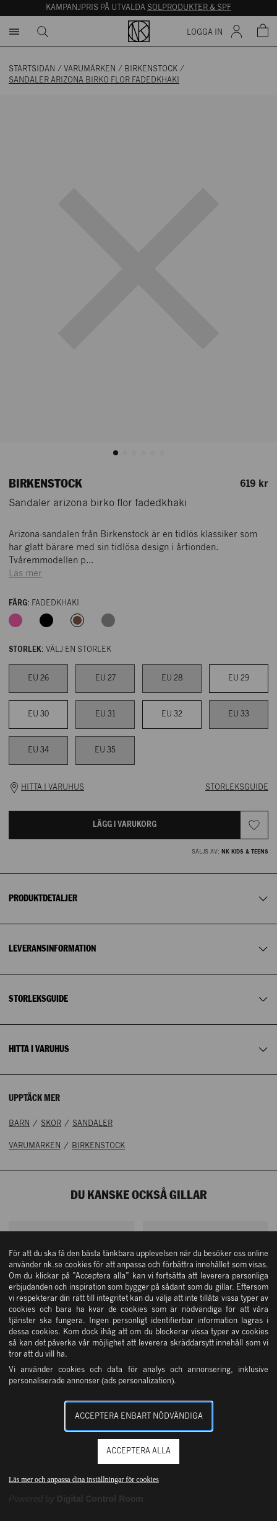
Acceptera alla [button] (138, 1451)
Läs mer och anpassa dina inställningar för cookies (84, 1479)
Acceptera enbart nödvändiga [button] (139, 1416)
